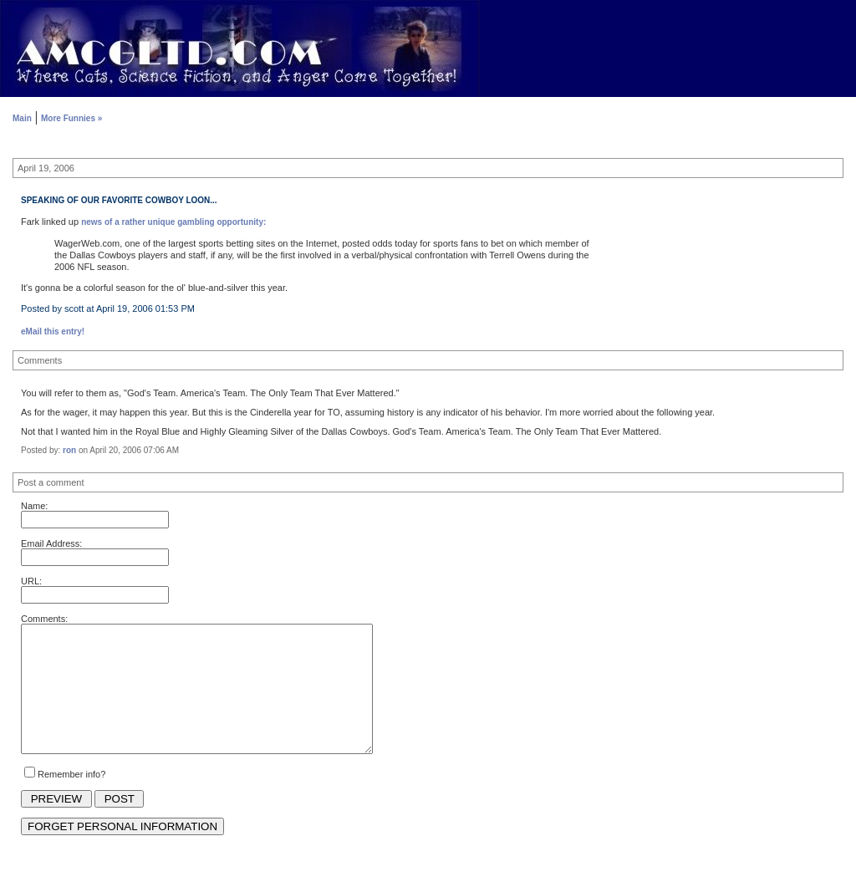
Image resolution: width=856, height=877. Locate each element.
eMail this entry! (52, 331)
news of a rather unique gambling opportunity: (173, 222)
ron (69, 450)
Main (22, 118)
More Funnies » (71, 118)
